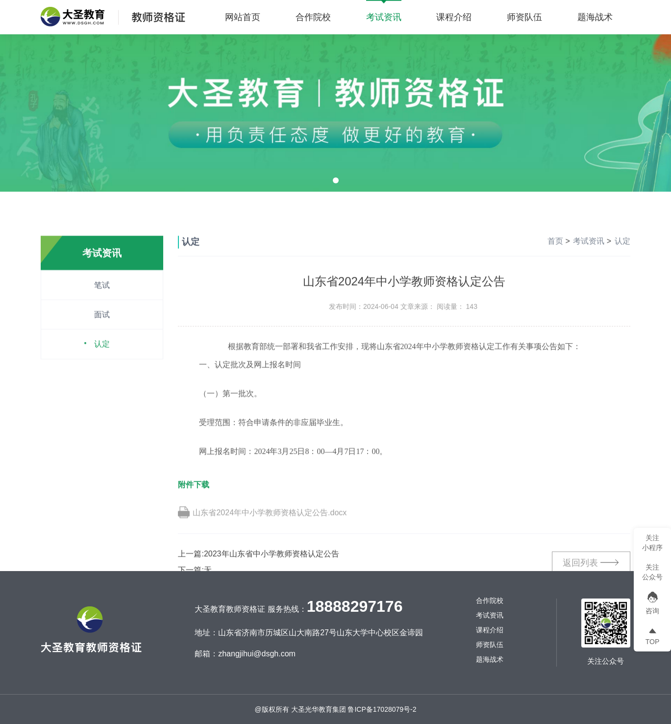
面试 (102, 345)
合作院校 (313, 17)
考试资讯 (383, 17)
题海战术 (595, 17)
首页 (555, 272)
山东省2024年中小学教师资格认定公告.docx (270, 543)
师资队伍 (524, 17)
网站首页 (242, 17)
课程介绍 (454, 17)
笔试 (102, 316)
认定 (102, 375)
